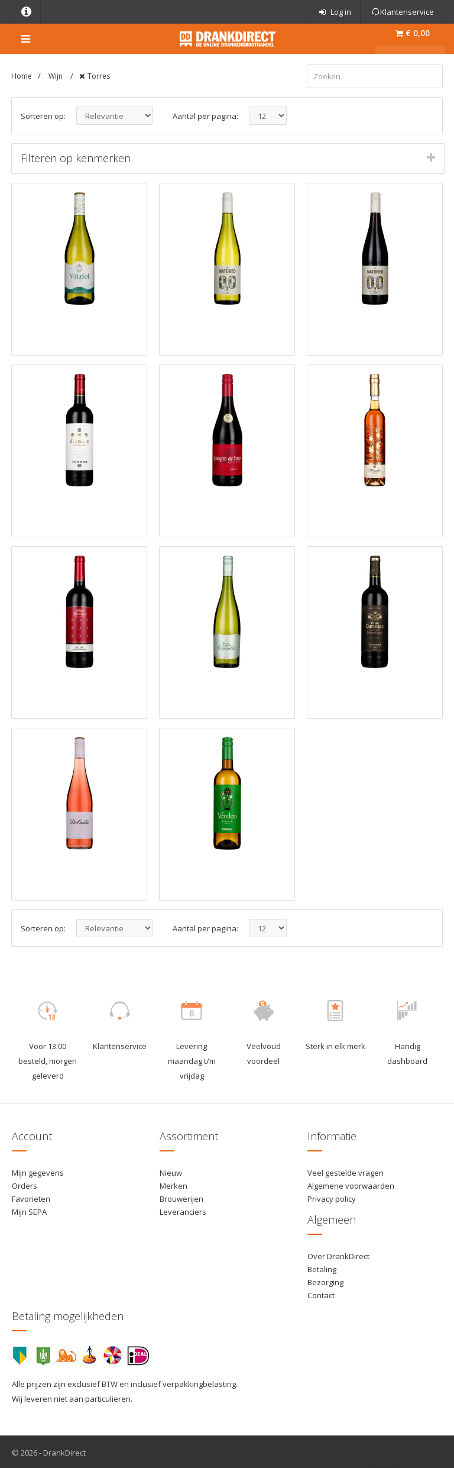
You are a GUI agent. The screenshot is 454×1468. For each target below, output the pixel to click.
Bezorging (325, 1280)
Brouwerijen (181, 1196)
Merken (173, 1183)
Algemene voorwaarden (350, 1183)
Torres (98, 76)
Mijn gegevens (38, 1170)
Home (21, 76)
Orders (24, 1183)
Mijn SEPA (29, 1210)
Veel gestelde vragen (345, 1170)
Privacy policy (331, 1196)
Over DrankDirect (338, 1253)
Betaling (321, 1266)
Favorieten (31, 1196)
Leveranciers (183, 1210)
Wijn (56, 76)
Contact (321, 1293)
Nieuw (171, 1170)
